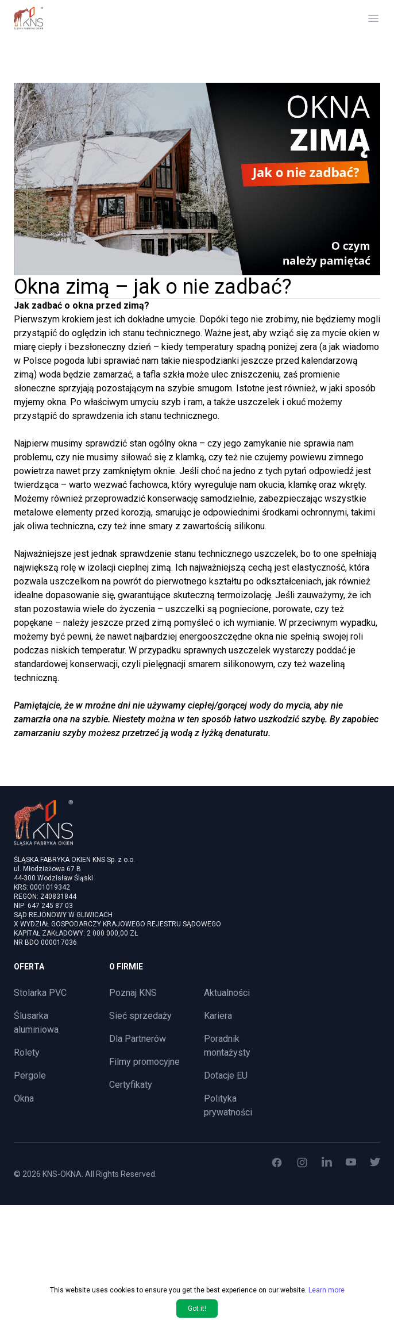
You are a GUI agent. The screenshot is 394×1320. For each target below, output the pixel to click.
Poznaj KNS (133, 992)
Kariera (218, 1015)
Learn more (326, 1308)
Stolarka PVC (40, 992)
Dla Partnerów (137, 1038)
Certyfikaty (130, 1084)
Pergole (30, 1075)
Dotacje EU (226, 1075)
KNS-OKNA (62, 1174)
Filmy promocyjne (144, 1061)
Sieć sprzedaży (140, 1015)
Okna (24, 1098)
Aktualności (227, 992)
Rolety (27, 1052)
